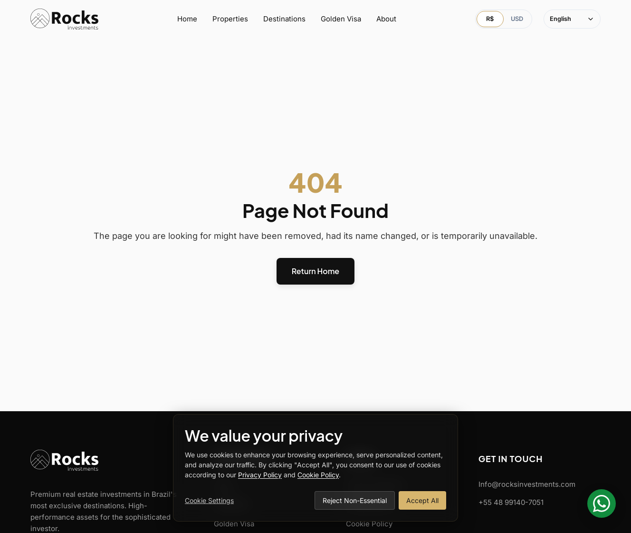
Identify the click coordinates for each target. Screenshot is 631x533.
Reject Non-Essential (355, 500)
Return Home (315, 271)
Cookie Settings (209, 500)
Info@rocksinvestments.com (526, 484)
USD (517, 18)
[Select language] (572, 19)
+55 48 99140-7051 (511, 502)
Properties (230, 18)
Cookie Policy (369, 523)
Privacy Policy (260, 475)
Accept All (422, 500)
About (386, 18)
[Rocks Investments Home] (64, 19)
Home (187, 18)
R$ (490, 18)
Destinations (284, 18)
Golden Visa (341, 18)
